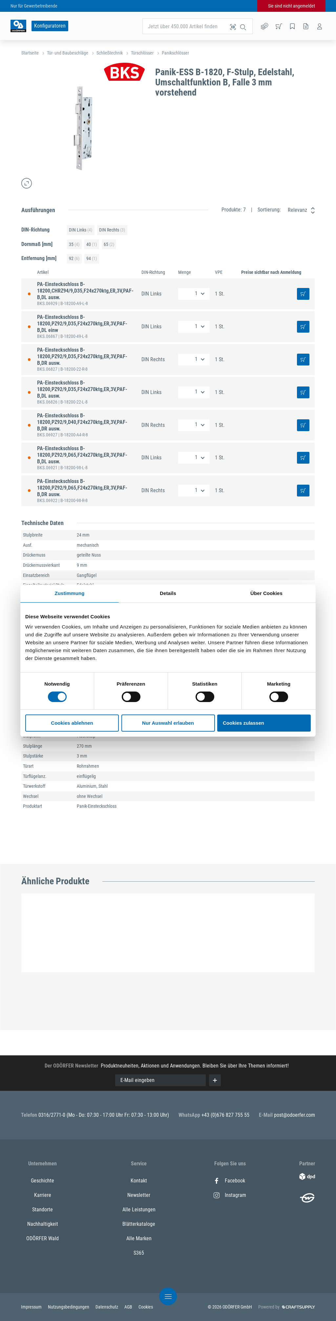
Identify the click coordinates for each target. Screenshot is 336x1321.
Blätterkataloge (138, 1224)
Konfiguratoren (50, 26)
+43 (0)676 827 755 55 (225, 1115)
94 (91, 258)
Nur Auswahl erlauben (168, 723)
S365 (139, 1253)
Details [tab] (168, 593)
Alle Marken (139, 1238)
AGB (128, 1307)
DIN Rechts (112, 230)
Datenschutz (107, 1307)
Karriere (42, 1195)
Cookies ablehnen (72, 723)
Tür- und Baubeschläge (67, 52)
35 (74, 244)
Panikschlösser (175, 52)
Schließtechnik (109, 52)
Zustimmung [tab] (70, 593)
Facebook (229, 1181)
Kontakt (139, 1181)
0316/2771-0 (52, 1115)
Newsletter (138, 1195)
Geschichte (42, 1181)
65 (109, 244)
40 (91, 244)
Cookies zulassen (243, 723)
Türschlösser (142, 52)
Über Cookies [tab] (266, 593)
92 (74, 258)
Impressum (32, 1307)
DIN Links (80, 230)
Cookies (145, 1307)
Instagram (230, 1195)
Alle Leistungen (139, 1209)
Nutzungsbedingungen (69, 1307)
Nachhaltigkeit (42, 1224)
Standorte (42, 1209)
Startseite (30, 52)
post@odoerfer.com (294, 1115)
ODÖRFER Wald (42, 1238)
